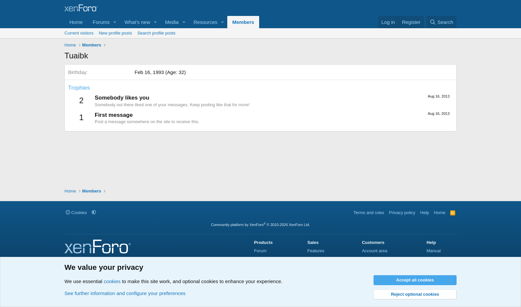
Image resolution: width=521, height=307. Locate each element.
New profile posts (115, 33)
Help (424, 212)
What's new (137, 22)
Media (172, 22)
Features (315, 250)
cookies (112, 281)
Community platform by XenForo (260, 225)
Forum (260, 250)
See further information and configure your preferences (124, 293)
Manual (434, 250)
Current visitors (78, 33)
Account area (374, 250)
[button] (115, 22)
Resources (205, 22)
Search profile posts (156, 33)
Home (76, 22)
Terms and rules (369, 212)
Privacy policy (402, 212)
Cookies (76, 212)
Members (243, 22)
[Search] (441, 22)
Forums (101, 22)
